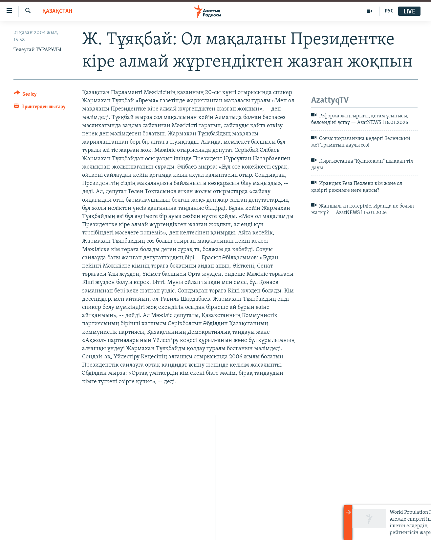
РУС (389, 11)
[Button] (25, 95)
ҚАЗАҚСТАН (57, 11)
